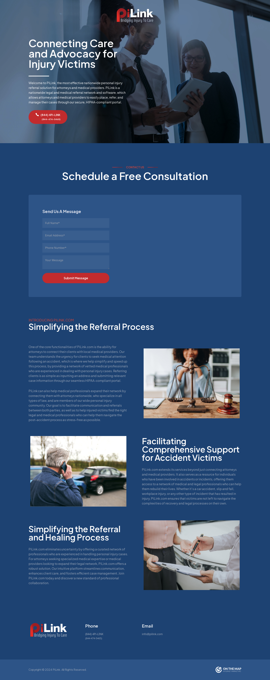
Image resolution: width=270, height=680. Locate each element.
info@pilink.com (152, 634)
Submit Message (76, 278)
